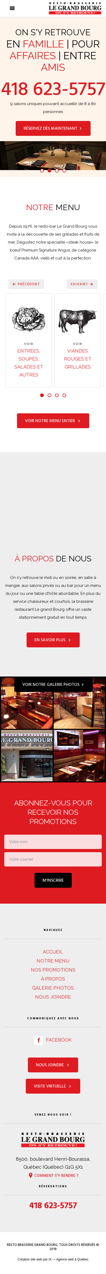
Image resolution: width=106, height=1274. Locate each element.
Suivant (82, 284)
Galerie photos (53, 988)
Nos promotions (53, 970)
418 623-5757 (53, 89)
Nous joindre (53, 997)
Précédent (26, 284)
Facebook (53, 1040)
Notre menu (53, 961)
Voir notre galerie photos (53, 684)
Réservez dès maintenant (53, 128)
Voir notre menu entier (53, 420)
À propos (53, 979)
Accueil (53, 952)
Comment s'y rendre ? (53, 1175)
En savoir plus (53, 639)
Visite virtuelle (53, 1086)
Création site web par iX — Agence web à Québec (53, 1259)
